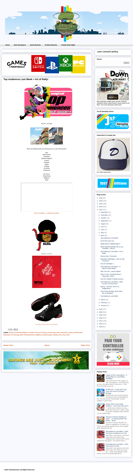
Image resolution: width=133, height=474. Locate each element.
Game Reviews (35, 45)
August (103, 224)
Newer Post (8, 345)
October (104, 218)
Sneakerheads (47, 335)
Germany (43, 332)
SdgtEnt (38, 335)
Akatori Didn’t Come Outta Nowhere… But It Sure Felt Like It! (117, 405)
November (104, 215)
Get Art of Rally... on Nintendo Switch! (46, 213)
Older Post (85, 345)
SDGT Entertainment (27, 335)
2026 (101, 198)
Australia (17, 332)
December (104, 212)
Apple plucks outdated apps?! (110, 244)
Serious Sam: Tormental (108, 256)
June (102, 229)
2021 (101, 309)
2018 (101, 318)
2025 (101, 201)
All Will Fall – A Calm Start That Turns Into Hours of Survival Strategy (116, 391)
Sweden (56, 335)
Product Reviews (51, 45)
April (102, 235)
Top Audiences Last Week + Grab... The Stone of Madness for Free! (117, 432)
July (102, 227)
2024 (101, 204)
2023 (101, 206)
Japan (70, 332)
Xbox (68, 335)
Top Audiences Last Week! (109, 238)
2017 (101, 321)
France (37, 332)
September (105, 221)
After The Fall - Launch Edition (111, 271)
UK (60, 335)
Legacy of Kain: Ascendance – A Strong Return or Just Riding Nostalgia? (116, 377)
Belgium (25, 332)
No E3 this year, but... (108, 241)
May (102, 232)
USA (64, 335)
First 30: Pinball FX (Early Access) (112, 279)
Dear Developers (20, 45)
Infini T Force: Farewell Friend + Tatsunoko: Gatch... (111, 275)
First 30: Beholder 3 (107, 264)
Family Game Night (68, 45)
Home (7, 45)
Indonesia (63, 332)
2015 (101, 327)
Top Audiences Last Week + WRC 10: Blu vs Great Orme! (112, 283)
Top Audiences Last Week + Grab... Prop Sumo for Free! (117, 445)
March (103, 300)
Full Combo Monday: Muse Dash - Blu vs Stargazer (112, 292)
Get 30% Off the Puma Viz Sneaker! (47, 324)
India (58, 332)
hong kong (51, 332)
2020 (101, 312)
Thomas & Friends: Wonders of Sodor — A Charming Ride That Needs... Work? (116, 418)
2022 (101, 209)
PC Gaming (15, 335)
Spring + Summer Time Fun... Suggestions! (110, 287)
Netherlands (78, 332)
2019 (101, 315)
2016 (101, 324)
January (104, 305)
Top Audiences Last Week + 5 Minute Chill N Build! (110, 267)
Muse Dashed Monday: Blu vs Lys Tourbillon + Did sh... (112, 247)
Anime (11, 332)
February (104, 302)
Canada (31, 332)
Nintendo (6, 335)
